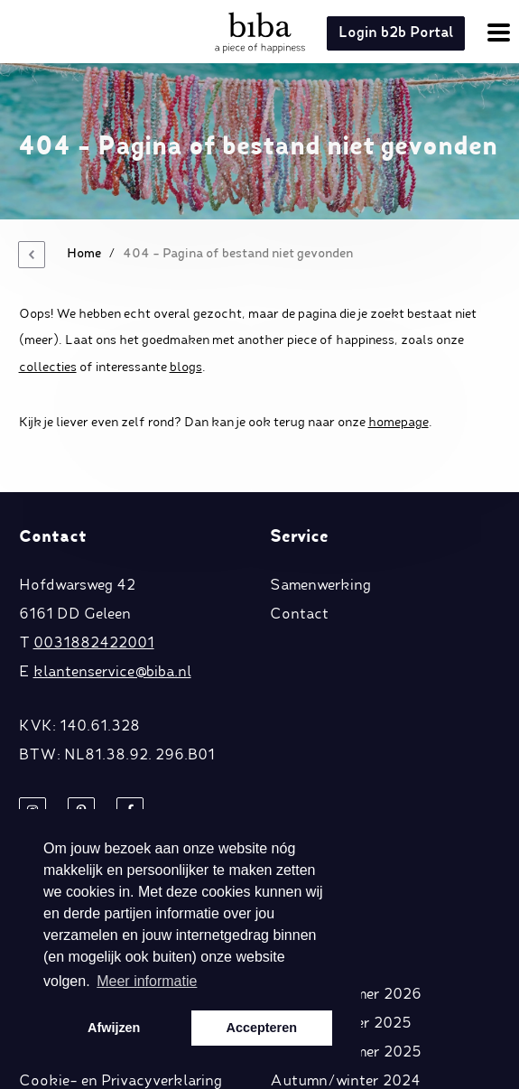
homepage (398, 422)
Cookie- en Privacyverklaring (120, 1082)
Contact (299, 615)
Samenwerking (320, 586)
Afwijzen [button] (114, 1027)
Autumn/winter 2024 (345, 1082)
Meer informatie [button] (147, 981)
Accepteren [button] (262, 1027)
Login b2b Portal (395, 33)
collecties (48, 367)
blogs (186, 367)
